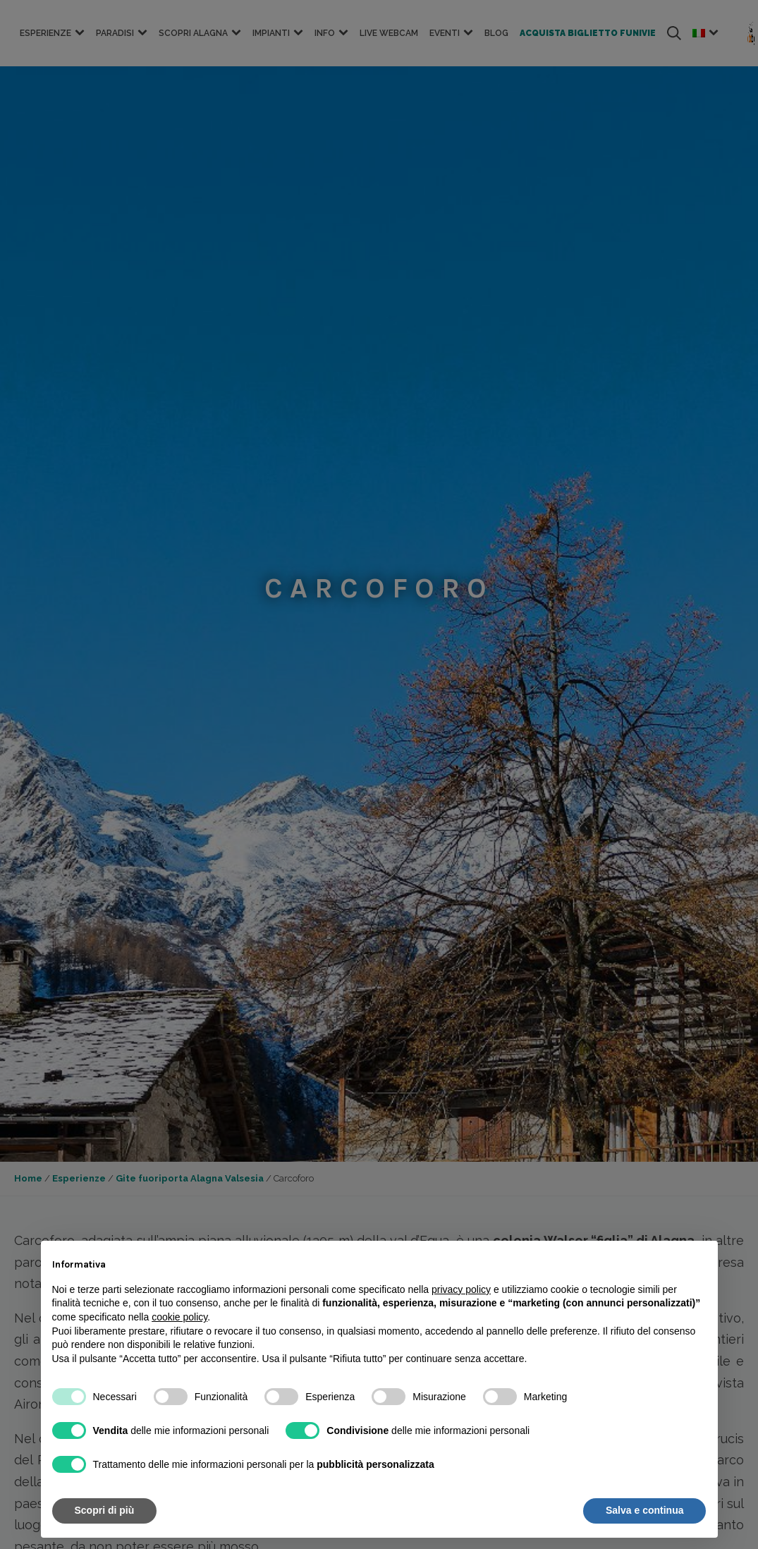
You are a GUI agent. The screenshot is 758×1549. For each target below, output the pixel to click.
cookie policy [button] (179, 1317)
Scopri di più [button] (105, 1510)
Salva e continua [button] (644, 1510)
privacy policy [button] (461, 1289)
